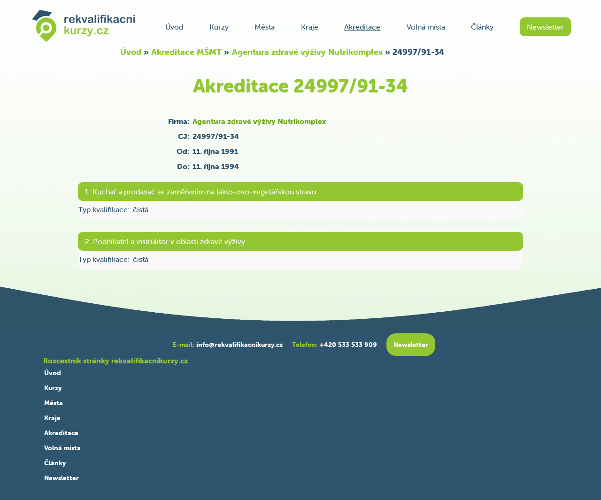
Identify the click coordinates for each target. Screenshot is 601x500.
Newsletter (545, 26)
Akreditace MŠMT (186, 51)
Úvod (174, 26)
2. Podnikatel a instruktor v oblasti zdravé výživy (165, 241)
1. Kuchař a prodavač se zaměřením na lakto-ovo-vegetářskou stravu (200, 191)
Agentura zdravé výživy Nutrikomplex (307, 51)
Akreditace (362, 26)
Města (264, 26)
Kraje (309, 26)
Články (482, 26)
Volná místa (426, 26)
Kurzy (219, 26)
